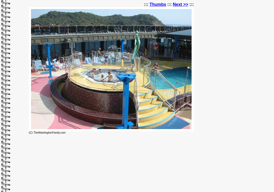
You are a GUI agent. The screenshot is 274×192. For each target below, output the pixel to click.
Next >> (180, 4)
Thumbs (158, 4)
